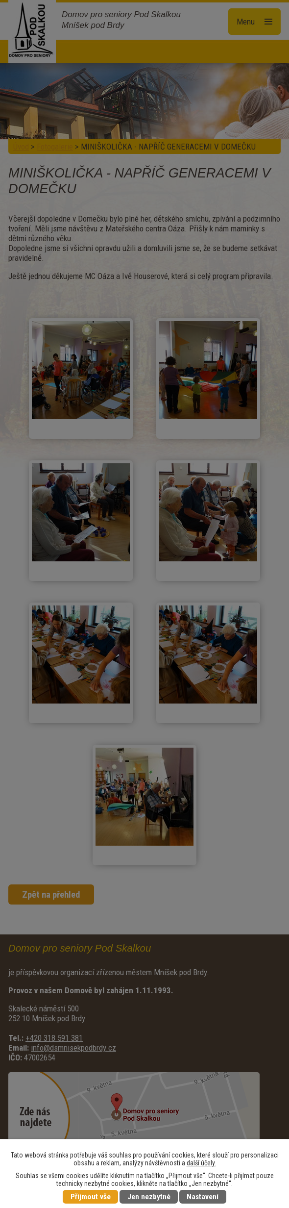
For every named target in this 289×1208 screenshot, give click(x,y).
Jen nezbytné (148, 1196)
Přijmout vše (91, 1196)
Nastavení (202, 1196)
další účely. (201, 1163)
